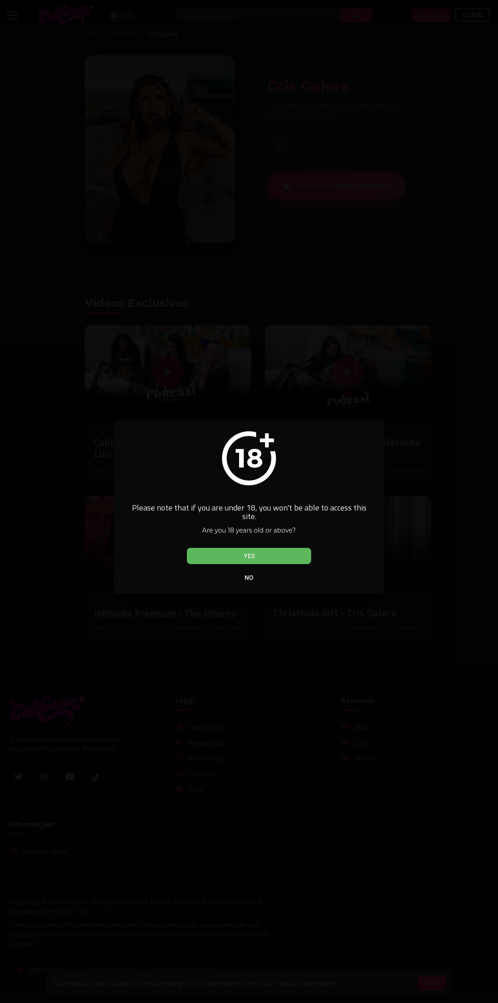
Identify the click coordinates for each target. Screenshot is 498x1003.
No (249, 577)
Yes (249, 556)
